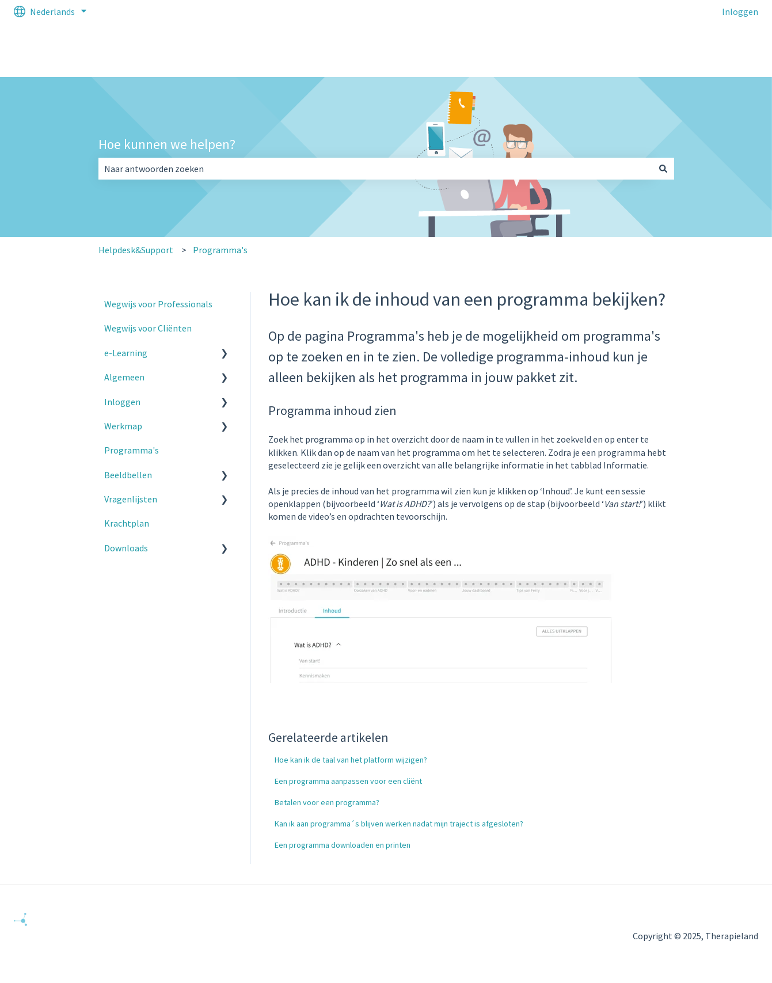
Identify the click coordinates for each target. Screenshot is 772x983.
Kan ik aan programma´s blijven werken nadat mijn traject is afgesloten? (399, 823)
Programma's (220, 250)
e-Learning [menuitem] (125, 353)
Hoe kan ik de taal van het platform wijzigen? (351, 760)
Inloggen (740, 11)
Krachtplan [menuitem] (126, 523)
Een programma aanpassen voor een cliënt (348, 781)
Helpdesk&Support (135, 250)
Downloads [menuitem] (126, 548)
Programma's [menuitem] (131, 450)
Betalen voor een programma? (327, 802)
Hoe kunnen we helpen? (166, 144)
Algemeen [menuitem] (124, 377)
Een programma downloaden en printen (342, 845)
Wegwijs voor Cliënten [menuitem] (148, 328)
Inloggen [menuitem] (122, 401)
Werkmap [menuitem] (123, 426)
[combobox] (375, 169)
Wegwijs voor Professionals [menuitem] (158, 304)
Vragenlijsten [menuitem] (130, 499)
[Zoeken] (663, 169)
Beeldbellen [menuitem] (128, 475)
